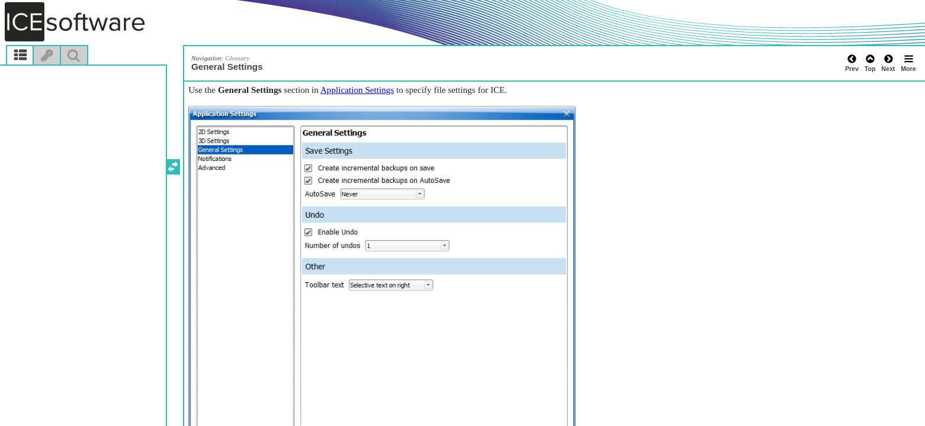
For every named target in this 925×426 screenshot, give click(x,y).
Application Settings (357, 90)
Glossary (237, 58)
